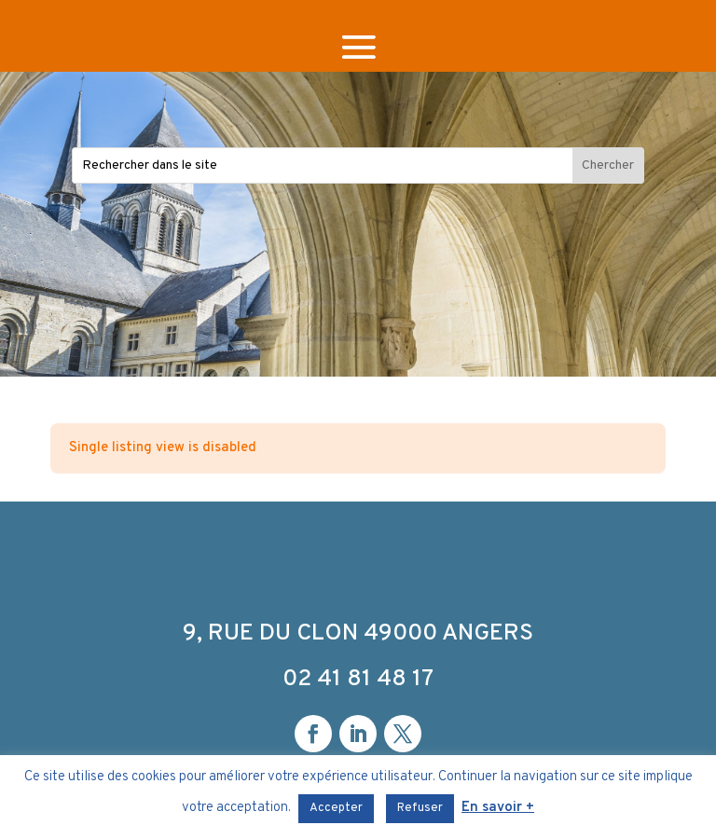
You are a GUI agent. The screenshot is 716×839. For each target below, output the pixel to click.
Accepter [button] (336, 808)
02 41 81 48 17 (358, 680)
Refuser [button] (420, 808)
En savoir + (497, 808)
